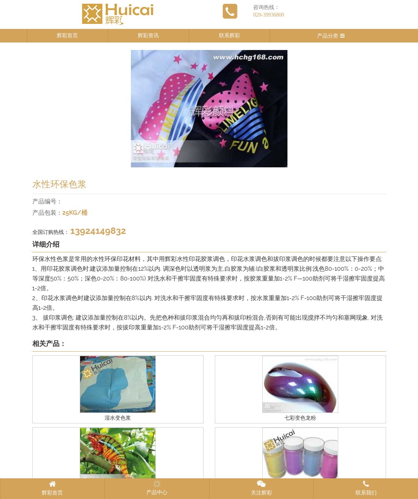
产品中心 (156, 487)
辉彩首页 (67, 35)
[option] (209, 108)
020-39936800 (268, 15)
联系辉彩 (229, 35)
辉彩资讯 (148, 35)
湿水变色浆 (118, 418)
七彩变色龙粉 (300, 418)
